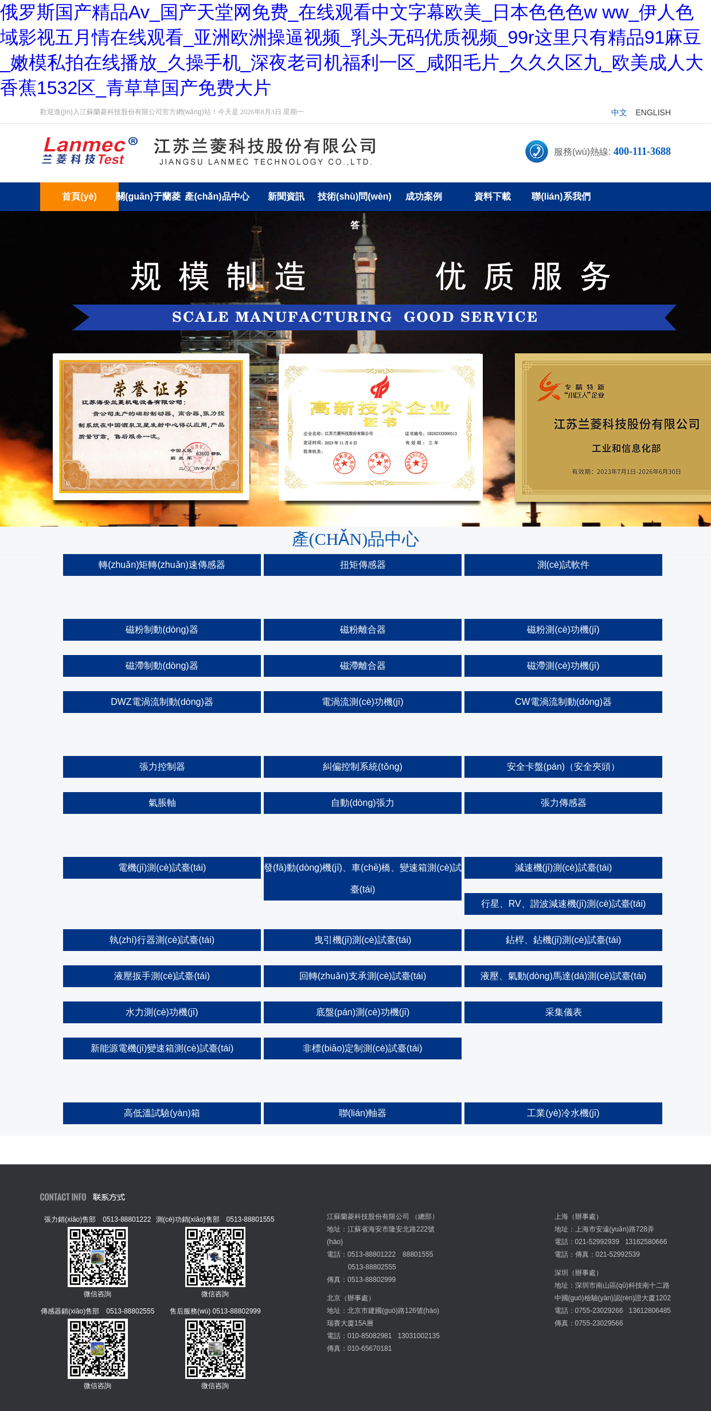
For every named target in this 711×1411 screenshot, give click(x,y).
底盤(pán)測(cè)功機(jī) (363, 1012)
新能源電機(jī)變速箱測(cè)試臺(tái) (162, 1048)
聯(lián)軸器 (363, 1113)
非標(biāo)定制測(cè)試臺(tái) (362, 1048)
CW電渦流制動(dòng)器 (563, 702)
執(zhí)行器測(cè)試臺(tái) (162, 940)
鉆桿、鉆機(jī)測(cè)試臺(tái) (564, 940)
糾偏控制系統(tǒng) (363, 766)
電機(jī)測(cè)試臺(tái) (162, 867)
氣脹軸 (162, 803)
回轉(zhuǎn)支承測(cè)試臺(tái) (362, 976)
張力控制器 (162, 766)
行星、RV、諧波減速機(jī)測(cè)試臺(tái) (563, 904)
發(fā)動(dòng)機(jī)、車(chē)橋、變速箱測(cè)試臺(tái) (363, 878)
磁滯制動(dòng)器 (162, 666)
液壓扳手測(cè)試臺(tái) (162, 976)
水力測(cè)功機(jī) (162, 1012)
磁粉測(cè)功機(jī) (563, 629)
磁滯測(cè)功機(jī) (563, 666)
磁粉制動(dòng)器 (162, 629)
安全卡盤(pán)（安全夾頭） (563, 766)
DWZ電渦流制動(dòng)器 (162, 702)
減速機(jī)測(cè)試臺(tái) (563, 867)
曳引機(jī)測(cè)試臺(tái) (363, 940)
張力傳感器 (564, 803)
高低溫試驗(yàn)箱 (162, 1113)
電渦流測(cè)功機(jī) (362, 702)
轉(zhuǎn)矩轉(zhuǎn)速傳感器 (162, 565)
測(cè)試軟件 (563, 565)
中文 (619, 112)
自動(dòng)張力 (362, 803)
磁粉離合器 (363, 629)
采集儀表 (563, 1012)
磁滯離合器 (363, 666)
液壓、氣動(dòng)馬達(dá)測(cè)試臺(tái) (563, 976)
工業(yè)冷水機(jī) (563, 1113)
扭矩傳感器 (363, 565)
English (653, 112)
